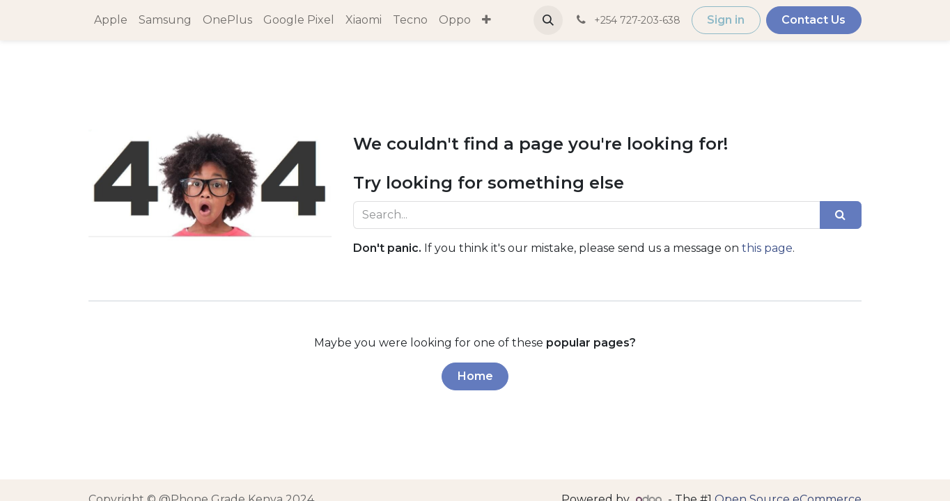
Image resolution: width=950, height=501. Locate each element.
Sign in (799, 19)
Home (475, 376)
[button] (622, 20)
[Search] (841, 215)
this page (767, 248)
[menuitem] (110, 20)
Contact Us (887, 19)
